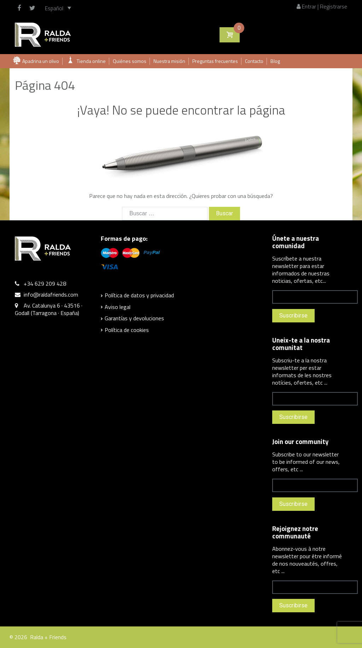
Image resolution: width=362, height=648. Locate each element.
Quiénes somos (129, 61)
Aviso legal (117, 307)
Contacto (254, 61)
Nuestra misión (169, 61)
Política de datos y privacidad (139, 295)
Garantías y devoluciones (134, 318)
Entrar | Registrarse (322, 6)
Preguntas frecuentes (215, 61)
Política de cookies (127, 330)
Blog (275, 61)
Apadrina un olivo (40, 61)
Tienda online (91, 61)
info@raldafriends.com (51, 294)
